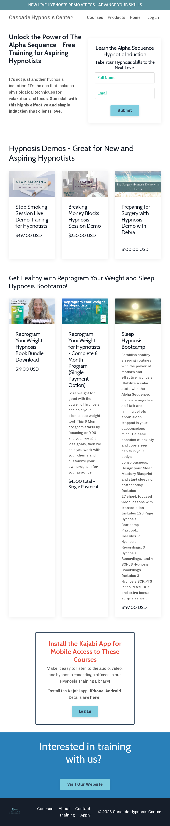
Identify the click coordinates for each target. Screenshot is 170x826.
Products (116, 17)
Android (113, 691)
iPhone (97, 691)
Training (67, 815)
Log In (153, 17)
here (94, 697)
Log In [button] (85, 711)
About (64, 808)
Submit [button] (125, 110)
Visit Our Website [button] (85, 784)
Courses (95, 17)
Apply (85, 815)
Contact (82, 808)
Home (135, 17)
